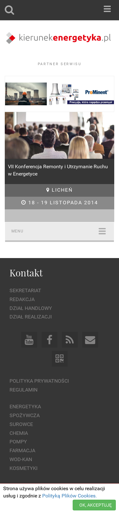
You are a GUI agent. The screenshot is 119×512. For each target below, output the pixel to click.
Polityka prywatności (39, 381)
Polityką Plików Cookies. (69, 496)
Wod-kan (21, 459)
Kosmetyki (23, 468)
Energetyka (25, 407)
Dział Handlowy (31, 308)
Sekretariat (25, 290)
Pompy (18, 442)
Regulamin (23, 390)
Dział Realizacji (31, 317)
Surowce (21, 424)
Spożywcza (25, 415)
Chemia (19, 433)
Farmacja (22, 450)
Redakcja (22, 299)
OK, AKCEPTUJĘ (95, 505)
